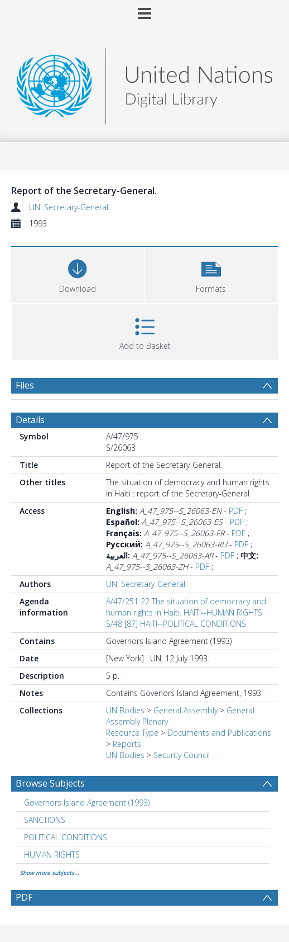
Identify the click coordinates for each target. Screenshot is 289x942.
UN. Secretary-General (68, 207)
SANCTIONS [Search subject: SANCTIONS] (44, 820)
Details (30, 420)
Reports (127, 744)
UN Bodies (125, 710)
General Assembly (185, 710)
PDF (236, 510)
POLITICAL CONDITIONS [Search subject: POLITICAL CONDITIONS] (65, 837)
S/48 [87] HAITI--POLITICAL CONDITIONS (176, 623)
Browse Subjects (50, 783)
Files (25, 385)
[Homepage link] (144, 83)
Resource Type (132, 732)
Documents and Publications (219, 732)
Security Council (181, 755)
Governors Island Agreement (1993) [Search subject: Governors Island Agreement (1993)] (87, 802)
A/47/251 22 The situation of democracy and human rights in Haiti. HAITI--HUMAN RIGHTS (186, 607)
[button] (210, 273)
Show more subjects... (49, 873)
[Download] (77, 273)
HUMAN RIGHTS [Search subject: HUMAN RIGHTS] (52, 854)
